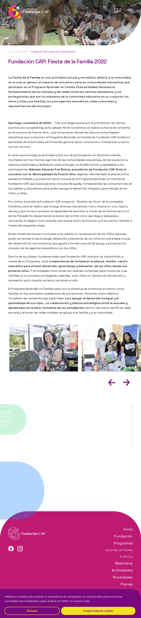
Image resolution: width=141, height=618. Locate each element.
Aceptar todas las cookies (98, 610)
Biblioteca (124, 563)
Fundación (123, 536)
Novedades (123, 577)
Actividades (22, 51)
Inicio (11, 51)
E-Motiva (126, 557)
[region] (70, 603)
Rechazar (32, 610)
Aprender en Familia (119, 550)
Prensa (126, 584)
